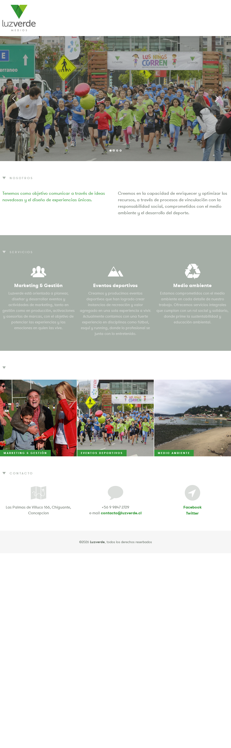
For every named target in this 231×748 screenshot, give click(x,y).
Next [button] (216, 98)
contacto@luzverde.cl (121, 512)
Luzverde (19, 18)
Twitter (192, 513)
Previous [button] (14, 98)
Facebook (192, 507)
